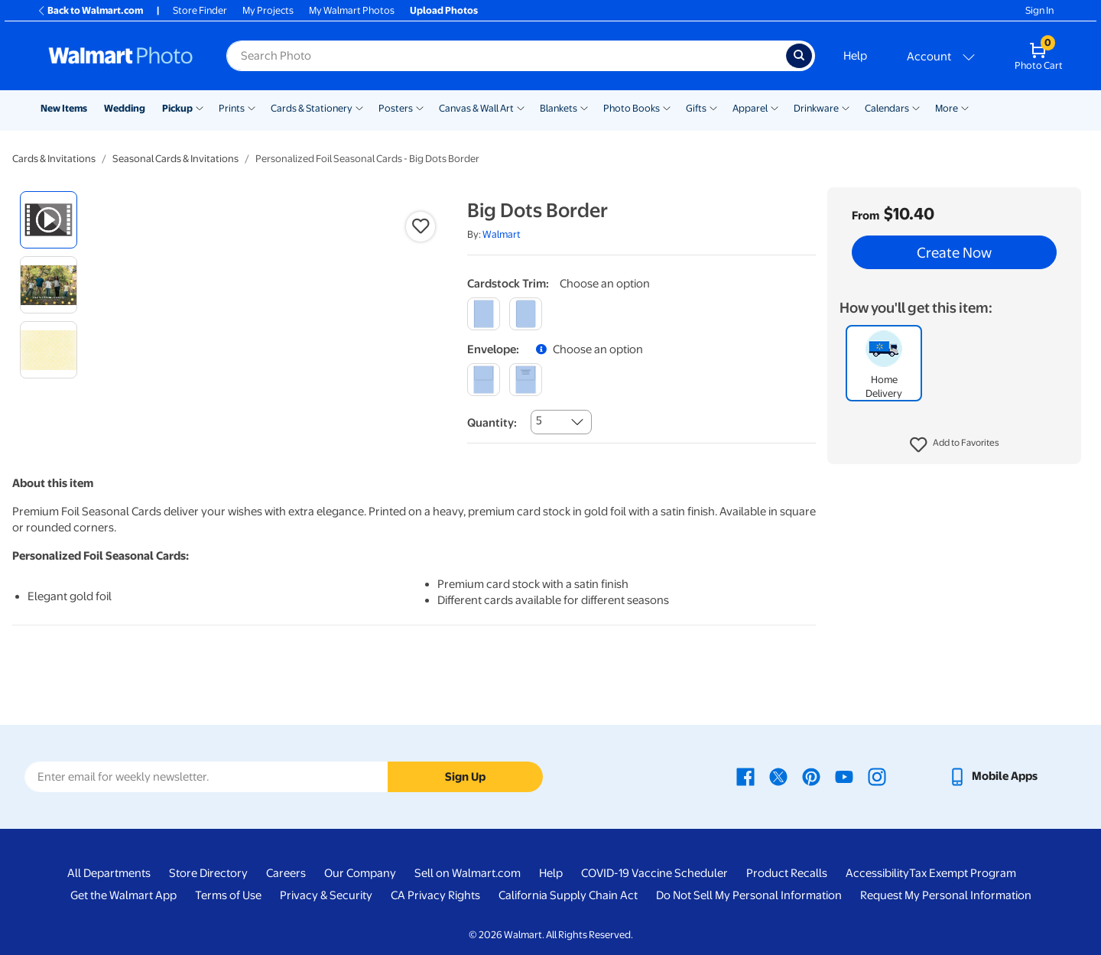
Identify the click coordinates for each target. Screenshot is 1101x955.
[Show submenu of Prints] (251, 107)
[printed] (525, 379)
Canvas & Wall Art (476, 108)
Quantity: (492, 423)
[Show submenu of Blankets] (584, 107)
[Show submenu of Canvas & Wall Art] (520, 107)
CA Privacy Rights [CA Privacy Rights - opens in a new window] (435, 895)
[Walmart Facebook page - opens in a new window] (745, 776)
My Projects (268, 10)
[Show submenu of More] (964, 107)
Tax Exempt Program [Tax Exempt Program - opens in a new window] (962, 873)
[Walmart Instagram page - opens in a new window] (877, 776)
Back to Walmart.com (90, 10)
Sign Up (465, 777)
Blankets (558, 108)
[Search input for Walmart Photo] (506, 56)
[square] (483, 313)
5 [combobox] (539, 420)
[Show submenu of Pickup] (199, 107)
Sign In (1039, 10)
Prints (232, 108)
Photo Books (631, 108)
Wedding (124, 108)
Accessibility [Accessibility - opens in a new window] (877, 873)
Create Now (954, 252)
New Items (64, 108)
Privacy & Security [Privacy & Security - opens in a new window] (326, 895)
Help (855, 56)
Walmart (501, 234)
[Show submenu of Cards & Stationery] (359, 107)
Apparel (750, 108)
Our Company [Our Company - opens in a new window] (360, 873)
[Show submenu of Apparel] (774, 107)
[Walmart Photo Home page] (121, 56)
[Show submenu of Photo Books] (666, 107)
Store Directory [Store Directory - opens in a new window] (208, 873)
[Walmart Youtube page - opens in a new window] (844, 776)
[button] (954, 445)
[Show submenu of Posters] (419, 107)
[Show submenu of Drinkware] (845, 107)
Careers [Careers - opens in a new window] (286, 873)
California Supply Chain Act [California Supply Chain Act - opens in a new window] (568, 895)
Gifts (696, 108)
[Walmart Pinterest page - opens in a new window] (811, 776)
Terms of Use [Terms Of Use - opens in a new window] (228, 895)
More (946, 108)
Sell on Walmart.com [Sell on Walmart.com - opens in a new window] (467, 873)
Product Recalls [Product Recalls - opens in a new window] (786, 873)
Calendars (887, 108)
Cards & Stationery (311, 108)
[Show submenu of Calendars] (916, 107)
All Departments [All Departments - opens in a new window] (109, 873)
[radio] (48, 219)
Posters (395, 108)
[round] (525, 313)
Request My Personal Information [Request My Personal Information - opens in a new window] (945, 895)
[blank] (483, 379)
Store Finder (200, 10)
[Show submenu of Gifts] (713, 107)
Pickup (177, 108)
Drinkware (816, 108)
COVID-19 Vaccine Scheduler (654, 873)
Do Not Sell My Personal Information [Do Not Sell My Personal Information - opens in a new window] (749, 895)
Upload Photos (444, 10)
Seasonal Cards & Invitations (175, 158)
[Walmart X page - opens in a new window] (778, 776)
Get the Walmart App (123, 895)
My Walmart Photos (352, 10)
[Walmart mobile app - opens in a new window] (993, 776)
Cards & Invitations (54, 158)
